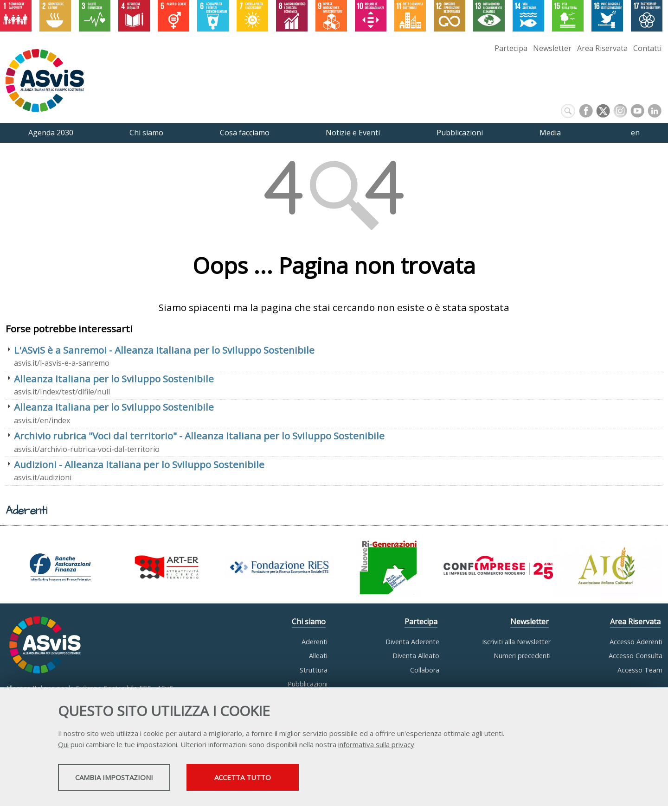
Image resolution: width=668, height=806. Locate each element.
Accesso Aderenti (636, 641)
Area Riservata (602, 48)
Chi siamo (309, 621)
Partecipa (511, 48)
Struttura (314, 670)
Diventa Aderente (412, 641)
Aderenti (315, 641)
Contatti (647, 48)
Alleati (318, 655)
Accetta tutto (298, 778)
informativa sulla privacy (376, 745)
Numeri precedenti (522, 655)
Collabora (424, 670)
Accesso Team (639, 670)
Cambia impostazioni (131, 778)
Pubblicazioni (308, 683)
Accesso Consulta (635, 655)
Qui (63, 745)
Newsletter (552, 48)
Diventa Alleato (415, 655)
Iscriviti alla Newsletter (516, 641)
